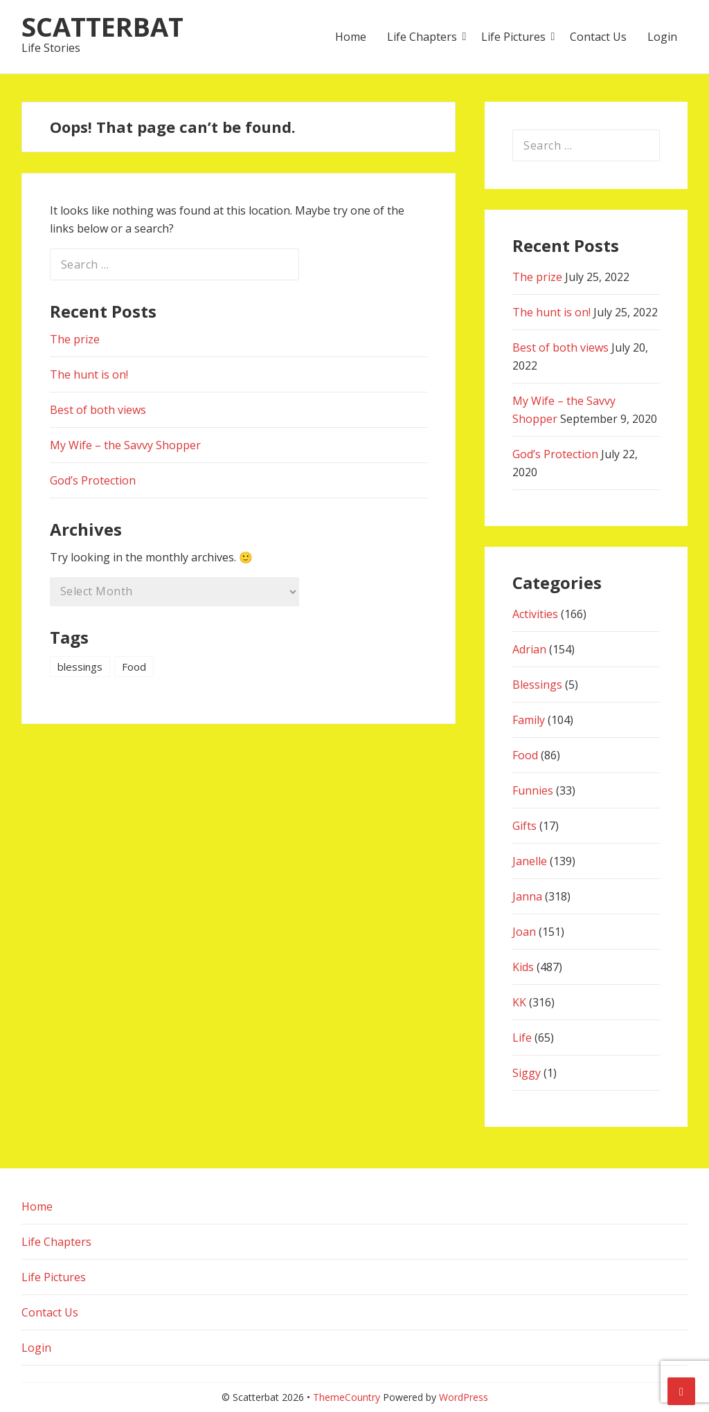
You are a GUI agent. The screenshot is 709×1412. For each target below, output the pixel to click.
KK (519, 1002)
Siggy (526, 1072)
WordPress (463, 1397)
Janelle (529, 861)
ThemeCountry (346, 1397)
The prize (75, 339)
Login (662, 36)
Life (522, 1037)
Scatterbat (102, 26)
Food (134, 666)
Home (350, 36)
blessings (79, 666)
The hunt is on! (89, 374)
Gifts (524, 825)
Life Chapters (422, 36)
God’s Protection (93, 480)
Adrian (529, 649)
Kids (523, 967)
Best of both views (98, 409)
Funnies (532, 790)
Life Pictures (513, 36)
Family (528, 719)
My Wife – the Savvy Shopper (125, 445)
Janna (527, 896)
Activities (535, 614)
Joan (524, 931)
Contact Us (598, 36)
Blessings (537, 684)
